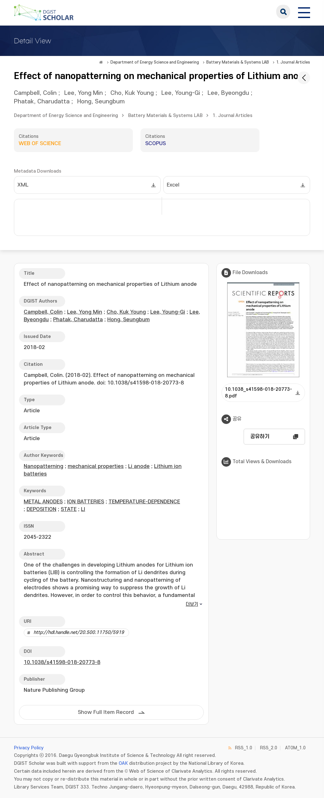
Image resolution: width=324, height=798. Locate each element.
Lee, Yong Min (83, 93)
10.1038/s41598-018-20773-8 (62, 662)
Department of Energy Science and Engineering (154, 62)
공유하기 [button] (259, 436)
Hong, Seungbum (101, 101)
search (283, 12)
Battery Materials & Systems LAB (237, 62)
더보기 (192, 604)
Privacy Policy (29, 748)
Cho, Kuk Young (132, 93)
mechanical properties (96, 466)
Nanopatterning (43, 466)
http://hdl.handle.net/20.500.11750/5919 (79, 632)
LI (83, 509)
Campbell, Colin (35, 93)
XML (22, 185)
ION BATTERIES (85, 502)
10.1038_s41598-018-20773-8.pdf (258, 393)
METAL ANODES (43, 502)
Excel (173, 185)
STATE (69, 509)
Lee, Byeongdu (228, 93)
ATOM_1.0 (295, 748)
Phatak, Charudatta (42, 101)
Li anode (139, 466)
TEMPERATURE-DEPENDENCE (144, 502)
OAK (123, 763)
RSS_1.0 (243, 748)
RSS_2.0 (268, 748)
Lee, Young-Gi (180, 93)
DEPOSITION (41, 509)
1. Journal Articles (293, 62)
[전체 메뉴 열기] (304, 12)
